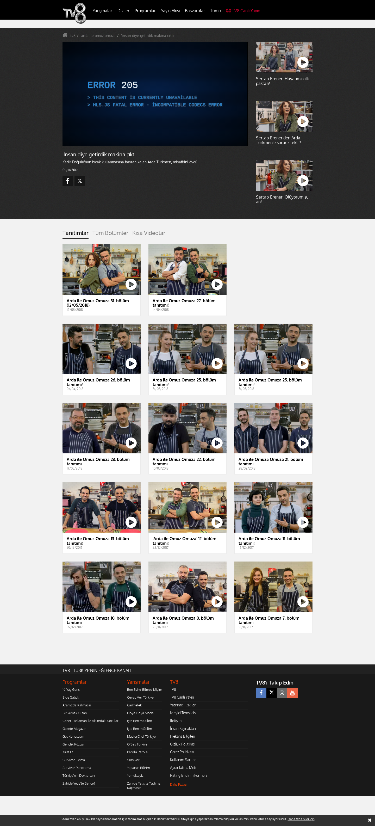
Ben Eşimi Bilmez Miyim (144, 689)
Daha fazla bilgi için (301, 819)
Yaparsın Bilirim (138, 768)
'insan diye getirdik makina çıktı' (147, 35)
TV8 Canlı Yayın (243, 10)
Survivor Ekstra (74, 760)
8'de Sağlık (71, 697)
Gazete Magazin (74, 728)
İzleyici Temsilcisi (183, 713)
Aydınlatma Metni (184, 767)
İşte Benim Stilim (139, 721)
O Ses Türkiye (137, 744)
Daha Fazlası (178, 784)
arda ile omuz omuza (98, 35)
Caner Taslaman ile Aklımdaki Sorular (90, 721)
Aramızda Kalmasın (77, 705)
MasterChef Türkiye (141, 736)
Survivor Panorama (77, 768)
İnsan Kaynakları (183, 728)
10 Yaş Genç (71, 689)
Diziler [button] (123, 10)
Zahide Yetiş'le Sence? (79, 783)
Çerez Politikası (182, 752)
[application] (155, 94)
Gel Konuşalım (73, 736)
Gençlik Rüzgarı (74, 744)
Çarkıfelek (134, 705)
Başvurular (195, 10)
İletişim (176, 720)
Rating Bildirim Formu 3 (189, 775)
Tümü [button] (215, 10)
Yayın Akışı (170, 10)
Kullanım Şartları (183, 759)
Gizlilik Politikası (182, 744)
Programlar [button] (145, 10)
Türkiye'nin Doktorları (79, 775)
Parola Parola (137, 752)
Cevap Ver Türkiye (140, 697)
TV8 (173, 689)
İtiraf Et (68, 752)
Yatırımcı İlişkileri (183, 705)
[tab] (76, 234)
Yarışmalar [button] (102, 10)
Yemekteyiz (135, 775)
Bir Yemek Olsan (75, 713)
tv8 (73, 35)
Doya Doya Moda (140, 713)
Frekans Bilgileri (182, 736)
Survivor (133, 760)
